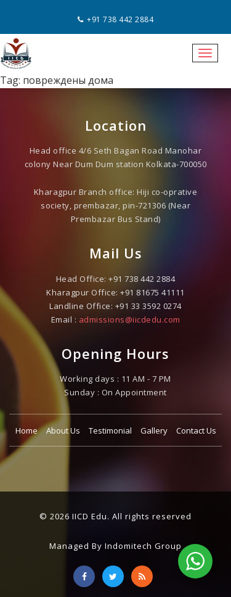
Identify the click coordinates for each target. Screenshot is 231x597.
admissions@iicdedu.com (129, 319)
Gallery (154, 430)
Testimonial (110, 430)
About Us (63, 430)
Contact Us (196, 430)
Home (26, 430)
